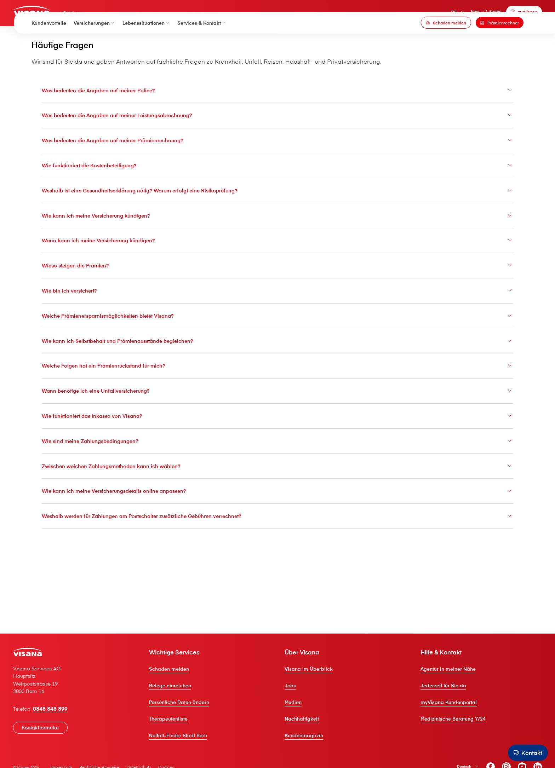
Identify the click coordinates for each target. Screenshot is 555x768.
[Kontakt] (524, 752)
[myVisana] (505, 14)
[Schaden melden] (446, 39)
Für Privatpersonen (104, 16)
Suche (474, 14)
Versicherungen (94, 39)
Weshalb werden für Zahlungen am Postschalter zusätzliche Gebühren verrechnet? (277, 582)
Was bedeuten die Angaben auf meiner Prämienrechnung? (277, 189)
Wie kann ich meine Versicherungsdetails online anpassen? (277, 556)
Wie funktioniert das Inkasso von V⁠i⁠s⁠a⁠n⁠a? (277, 477)
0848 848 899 (70, 753)
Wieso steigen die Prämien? (277, 320)
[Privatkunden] (53, 13)
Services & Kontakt (202, 39)
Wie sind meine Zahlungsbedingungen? (277, 503)
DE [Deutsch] (435, 14)
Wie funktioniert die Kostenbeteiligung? (277, 215)
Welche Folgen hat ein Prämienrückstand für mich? (277, 425)
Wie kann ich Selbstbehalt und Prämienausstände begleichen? (277, 399)
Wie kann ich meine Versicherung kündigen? (277, 267)
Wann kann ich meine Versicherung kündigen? (277, 294)
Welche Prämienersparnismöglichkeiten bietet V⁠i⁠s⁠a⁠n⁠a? (277, 372)
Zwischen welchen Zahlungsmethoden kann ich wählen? (277, 529)
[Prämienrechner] (499, 39)
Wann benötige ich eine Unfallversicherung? (277, 451)
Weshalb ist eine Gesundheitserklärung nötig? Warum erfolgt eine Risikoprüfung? (277, 241)
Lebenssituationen (146, 39)
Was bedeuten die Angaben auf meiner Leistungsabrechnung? (277, 162)
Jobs (455, 14)
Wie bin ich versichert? (277, 346)
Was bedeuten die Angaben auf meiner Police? (277, 136)
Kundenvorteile (49, 39)
